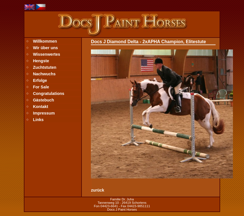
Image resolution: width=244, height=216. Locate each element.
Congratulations (48, 93)
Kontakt (40, 106)
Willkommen (45, 41)
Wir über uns (45, 47)
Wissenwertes (46, 54)
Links (38, 119)
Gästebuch (43, 100)
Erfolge (40, 80)
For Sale (41, 87)
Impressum (44, 113)
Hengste (41, 61)
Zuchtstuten (44, 67)
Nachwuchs (44, 74)
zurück (97, 190)
